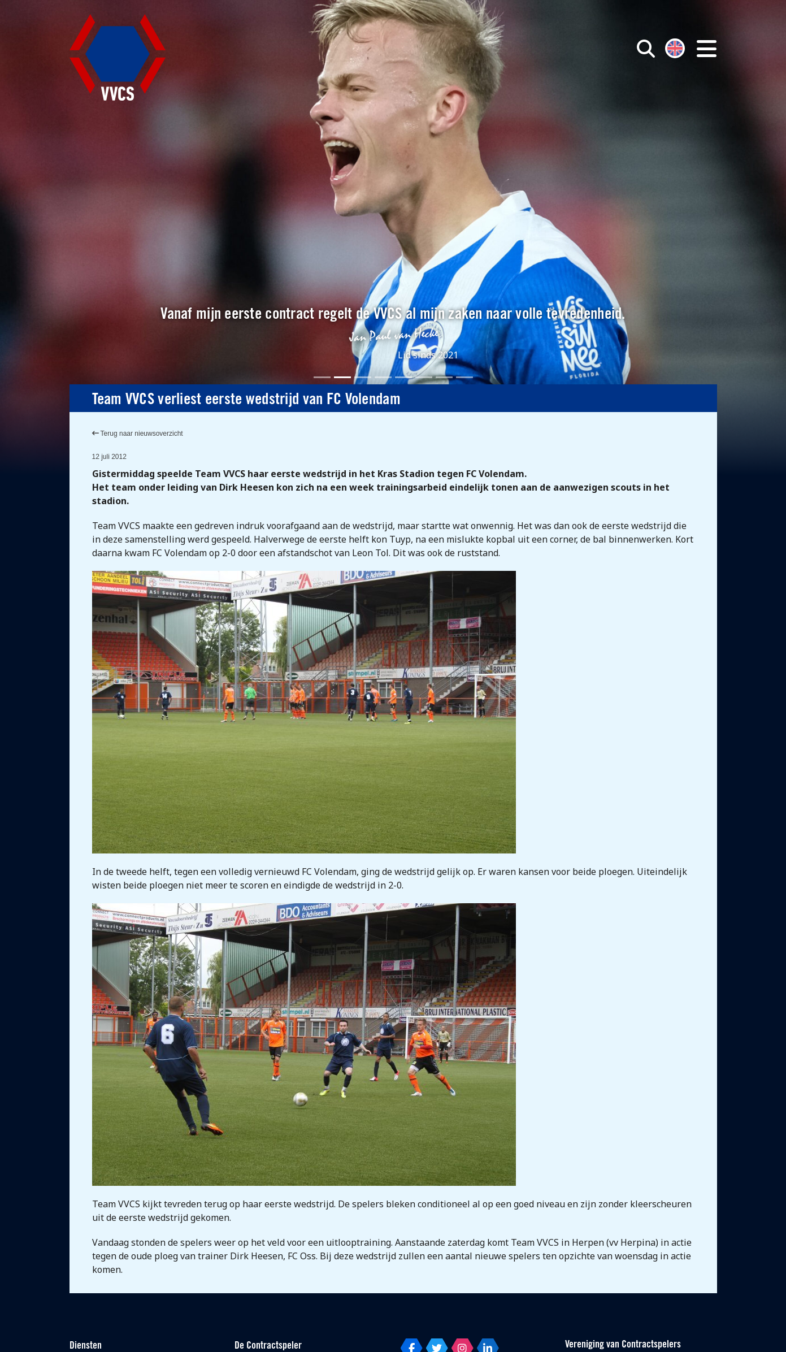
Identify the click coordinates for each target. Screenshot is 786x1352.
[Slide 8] (464, 377)
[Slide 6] (423, 377)
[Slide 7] (444, 377)
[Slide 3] (362, 377)
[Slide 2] (342, 377)
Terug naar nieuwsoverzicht (137, 433)
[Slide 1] (322, 377)
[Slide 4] (383, 377)
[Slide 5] (403, 377)
